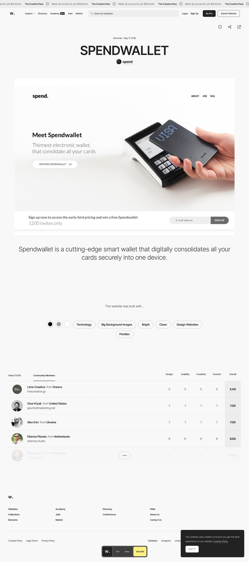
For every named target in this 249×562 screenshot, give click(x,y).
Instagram (166, 540)
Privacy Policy (48, 540)
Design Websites (187, 324)
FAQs (152, 509)
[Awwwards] (12, 13)
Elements (13, 519)
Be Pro (209, 13)
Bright (146, 324)
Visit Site (140, 551)
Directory (42, 13)
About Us (154, 514)
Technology (84, 324)
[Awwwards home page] (107, 551)
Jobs (70, 13)
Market (79, 13)
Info (117, 551)
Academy (57, 13)
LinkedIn (179, 540)
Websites (13, 509)
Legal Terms (32, 540)
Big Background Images (116, 324)
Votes (126, 551)
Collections (14, 514)
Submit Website (228, 13)
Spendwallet (124, 50)
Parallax (124, 334)
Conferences (109, 514)
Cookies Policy (15, 540)
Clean (163, 324)
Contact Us (156, 519)
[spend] (124, 61)
